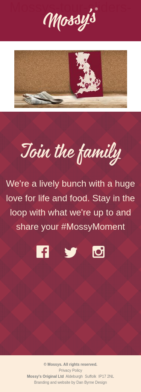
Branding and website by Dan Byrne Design (70, 382)
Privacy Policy (70, 370)
